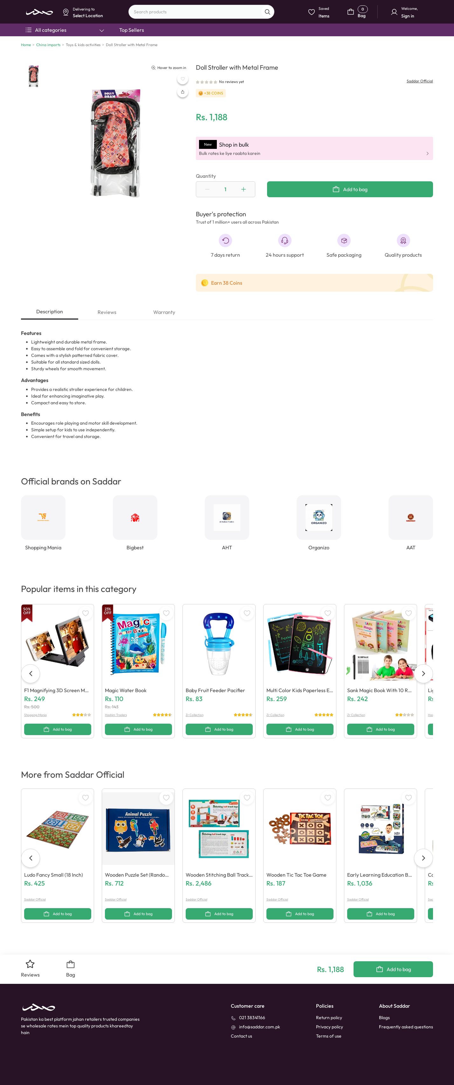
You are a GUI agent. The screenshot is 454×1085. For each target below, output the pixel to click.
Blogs (384, 988)
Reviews (107, 312)
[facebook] (27, 1071)
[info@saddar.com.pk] (255, 997)
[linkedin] (40, 1071)
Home (26, 44)
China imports (48, 44)
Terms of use (328, 1007)
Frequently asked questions (406, 997)
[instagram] (67, 1071)
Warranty (164, 312)
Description (49, 311)
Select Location (176, 49)
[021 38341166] (248, 988)
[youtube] (53, 1071)
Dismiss (148, 49)
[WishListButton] (182, 78)
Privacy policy (329, 997)
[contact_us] (241, 1007)
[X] (80, 1071)
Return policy (329, 988)
